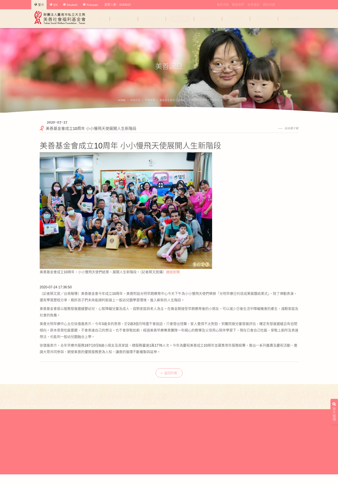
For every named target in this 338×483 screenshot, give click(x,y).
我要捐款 (235, 19)
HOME (122, 100)
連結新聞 (173, 272)
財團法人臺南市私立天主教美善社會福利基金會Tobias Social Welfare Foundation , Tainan (60, 17)
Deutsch (70, 4)
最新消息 (223, 4)
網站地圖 (269, 4)
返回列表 (169, 373)
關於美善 (123, 19)
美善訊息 (179, 19)
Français (90, 4)
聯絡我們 (238, 4)
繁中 (39, 4)
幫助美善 (207, 19)
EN (54, 4)
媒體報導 (150, 100)
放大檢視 (334, 353)
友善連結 (253, 4)
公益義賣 (292, 19)
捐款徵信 (264, 19)
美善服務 (151, 19)
